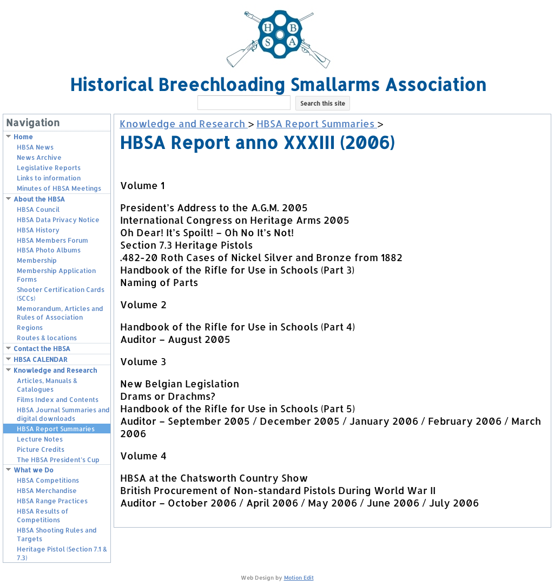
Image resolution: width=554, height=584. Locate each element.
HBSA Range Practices (52, 501)
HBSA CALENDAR (41, 359)
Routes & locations (47, 338)
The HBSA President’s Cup (58, 460)
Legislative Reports (49, 168)
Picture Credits (40, 449)
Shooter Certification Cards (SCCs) (60, 293)
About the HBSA (39, 199)
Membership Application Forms (56, 275)
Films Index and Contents (57, 399)
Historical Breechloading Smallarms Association (278, 84)
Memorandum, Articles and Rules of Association (60, 312)
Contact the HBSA (42, 349)
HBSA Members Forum (52, 240)
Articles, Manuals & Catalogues (47, 385)
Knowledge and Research (55, 370)
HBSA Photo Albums (49, 250)
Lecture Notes (40, 439)
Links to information (49, 178)
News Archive (39, 157)
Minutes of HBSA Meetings (59, 188)
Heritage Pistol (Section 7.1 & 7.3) (62, 553)
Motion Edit (299, 577)
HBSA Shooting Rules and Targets (57, 534)
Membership (37, 260)
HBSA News (35, 147)
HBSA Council (38, 209)
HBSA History (38, 230)
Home (23, 137)
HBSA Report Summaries (56, 429)
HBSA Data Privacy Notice (58, 220)
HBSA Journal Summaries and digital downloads (63, 414)
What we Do (34, 470)
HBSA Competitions (48, 480)
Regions (30, 327)
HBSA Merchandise (47, 490)
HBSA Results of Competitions (43, 515)
